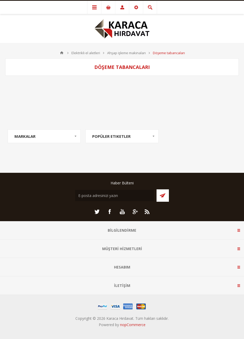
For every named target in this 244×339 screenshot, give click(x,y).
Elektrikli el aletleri (85, 52)
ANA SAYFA (61, 53)
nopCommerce (133, 324)
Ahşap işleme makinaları (126, 52)
